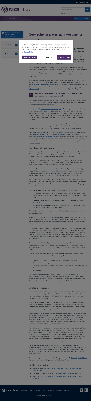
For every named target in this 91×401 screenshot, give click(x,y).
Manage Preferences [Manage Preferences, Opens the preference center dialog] (29, 57)
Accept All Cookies (64, 57)
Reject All (49, 57)
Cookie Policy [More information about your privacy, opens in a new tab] (29, 52)
